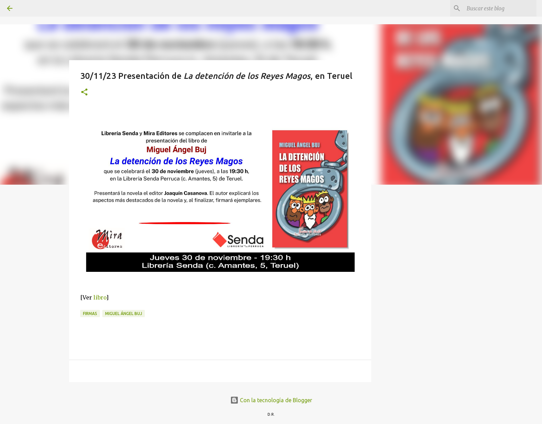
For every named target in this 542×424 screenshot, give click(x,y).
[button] (84, 92)
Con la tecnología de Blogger (271, 400)
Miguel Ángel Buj (123, 313)
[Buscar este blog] (500, 8)
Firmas (90, 313)
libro (99, 297)
